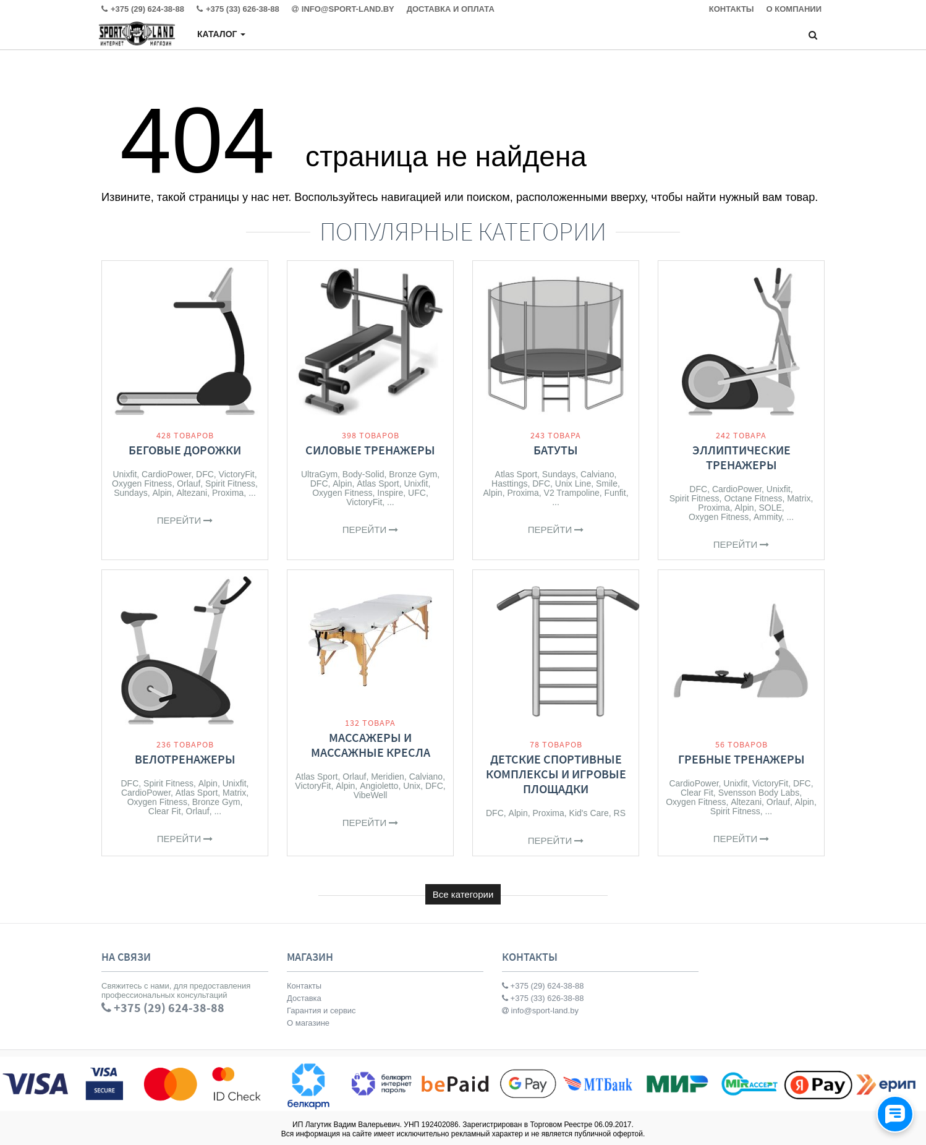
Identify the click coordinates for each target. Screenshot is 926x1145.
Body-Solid (363, 474)
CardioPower (166, 474)
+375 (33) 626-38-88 (543, 998)
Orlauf (188, 483)
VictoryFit (237, 474)
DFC (205, 474)
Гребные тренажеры (741, 759)
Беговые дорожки (185, 450)
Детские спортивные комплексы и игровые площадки (556, 773)
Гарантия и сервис (321, 1010)
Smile (607, 483)
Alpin (161, 493)
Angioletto (379, 786)
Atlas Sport (378, 483)
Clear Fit (164, 811)
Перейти (185, 520)
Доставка (304, 998)
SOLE (769, 508)
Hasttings (509, 483)
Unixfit (125, 474)
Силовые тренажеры (370, 450)
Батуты (555, 450)
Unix (411, 786)
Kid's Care (589, 813)
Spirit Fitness (230, 483)
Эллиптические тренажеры (741, 457)
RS (620, 813)
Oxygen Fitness (142, 483)
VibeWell (371, 795)
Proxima (228, 493)
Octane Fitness (753, 498)
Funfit (615, 493)
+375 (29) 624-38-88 (543, 985)
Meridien (387, 776)
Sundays (130, 493)
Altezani (191, 493)
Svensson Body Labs (759, 793)
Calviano (597, 474)
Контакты (304, 985)
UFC (417, 493)
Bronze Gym (413, 474)
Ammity (768, 517)
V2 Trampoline (572, 493)
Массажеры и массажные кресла (370, 745)
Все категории (463, 894)
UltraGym (319, 474)
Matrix (798, 498)
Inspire (390, 493)
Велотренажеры (185, 759)
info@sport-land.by (540, 1010)
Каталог (221, 34)
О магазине (308, 1023)
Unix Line (573, 483)
